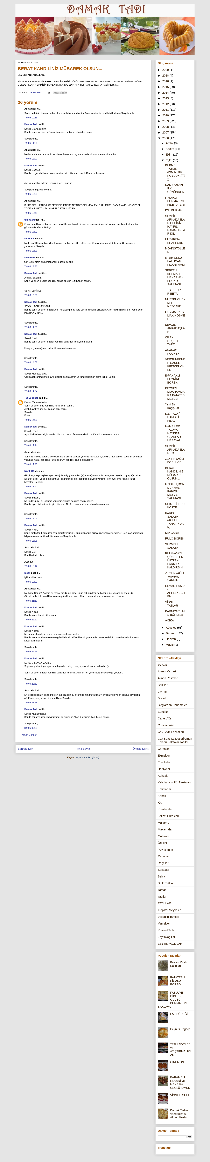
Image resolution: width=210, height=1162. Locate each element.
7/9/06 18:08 (30, 541)
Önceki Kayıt (140, 748)
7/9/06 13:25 (30, 251)
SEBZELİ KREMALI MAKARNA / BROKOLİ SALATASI (174, 277)
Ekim (169, 154)
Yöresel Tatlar (167, 930)
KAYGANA (172, 532)
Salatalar (163, 869)
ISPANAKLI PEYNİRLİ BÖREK (173, 379)
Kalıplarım (164, 789)
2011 (166, 109)
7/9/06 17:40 (30, 464)
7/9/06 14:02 (30, 362)
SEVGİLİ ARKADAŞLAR (175, 328)
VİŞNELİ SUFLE (181, 1095)
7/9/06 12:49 (30, 213)
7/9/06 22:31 (30, 684)
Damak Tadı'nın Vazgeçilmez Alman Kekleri (180, 1114)
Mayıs (170, 644)
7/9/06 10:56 (30, 117)
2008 (166, 126)
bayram (163, 691)
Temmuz (172, 633)
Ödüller (162, 842)
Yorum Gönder (28, 735)
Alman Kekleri (167, 671)
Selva (161, 876)
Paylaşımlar (165, 849)
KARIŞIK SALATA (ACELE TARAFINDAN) (174, 520)
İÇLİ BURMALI (174, 210)
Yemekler (164, 923)
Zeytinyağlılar (166, 937)
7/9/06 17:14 (30, 445)
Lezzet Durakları (168, 816)
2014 (166, 92)
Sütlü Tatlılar (166, 883)
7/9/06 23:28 (30, 702)
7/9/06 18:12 (30, 566)
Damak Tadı (30, 124)
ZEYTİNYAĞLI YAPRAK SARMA (174, 577)
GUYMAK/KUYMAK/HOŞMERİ (175, 315)
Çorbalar (163, 748)
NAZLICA (29, 238)
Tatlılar (162, 896)
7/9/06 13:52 (30, 266)
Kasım (170, 148)
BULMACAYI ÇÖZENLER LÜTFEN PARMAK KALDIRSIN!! (174, 560)
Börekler (163, 711)
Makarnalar (165, 829)
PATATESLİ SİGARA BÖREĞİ (177, 981)
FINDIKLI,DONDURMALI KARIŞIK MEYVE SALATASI (174, 491)
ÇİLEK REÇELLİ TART (172, 341)
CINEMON (177, 1062)
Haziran (171, 639)
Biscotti (162, 698)
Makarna (163, 822)
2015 (166, 87)
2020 (166, 69)
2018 (166, 75)
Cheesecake (166, 725)
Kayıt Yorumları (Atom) (87, 757)
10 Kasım (164, 664)
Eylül (169, 160)
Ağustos (171, 627)
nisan (27, 573)
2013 (166, 98)
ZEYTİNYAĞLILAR (170, 943)
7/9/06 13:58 (30, 295)
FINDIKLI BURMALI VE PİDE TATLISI (175, 201)
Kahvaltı (163, 775)
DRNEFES (29, 257)
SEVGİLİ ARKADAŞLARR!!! (175, 449)
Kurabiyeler (165, 809)
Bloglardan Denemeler (172, 705)
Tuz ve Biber (31, 398)
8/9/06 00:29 (30, 728)
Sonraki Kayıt (26, 748)
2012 (166, 104)
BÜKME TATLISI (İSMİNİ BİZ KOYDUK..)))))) (175, 172)
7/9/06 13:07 (30, 232)
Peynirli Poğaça (180, 1029)
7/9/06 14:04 (30, 391)
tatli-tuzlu (29, 219)
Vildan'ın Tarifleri (168, 916)
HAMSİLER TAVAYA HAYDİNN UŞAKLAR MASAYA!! (173, 433)
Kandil (162, 795)
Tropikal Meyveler (169, 910)
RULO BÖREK (174, 538)
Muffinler (163, 836)
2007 (166, 132)
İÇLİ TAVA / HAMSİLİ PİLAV (172, 417)
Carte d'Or (164, 718)
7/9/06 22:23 (30, 651)
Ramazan (164, 856)
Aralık (170, 143)
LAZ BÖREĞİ (179, 1014)
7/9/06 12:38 (30, 194)
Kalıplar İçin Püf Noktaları (174, 782)
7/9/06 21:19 (30, 601)
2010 (166, 115)
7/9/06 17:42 (30, 486)
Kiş (160, 802)
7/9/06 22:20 (30, 619)
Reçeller (163, 863)
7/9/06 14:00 (30, 327)
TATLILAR (164, 903)
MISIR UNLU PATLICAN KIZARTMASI (175, 261)
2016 (166, 81)
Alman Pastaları (168, 678)
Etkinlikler (164, 762)
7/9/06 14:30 (30, 420)
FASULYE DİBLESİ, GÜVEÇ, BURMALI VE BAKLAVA (173, 999)
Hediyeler (164, 769)
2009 (166, 121)
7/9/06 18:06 (30, 518)
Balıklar (163, 684)
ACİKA (169, 620)
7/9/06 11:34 (30, 143)
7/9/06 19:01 (30, 582)
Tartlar (162, 890)
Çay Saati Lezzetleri (171, 731)
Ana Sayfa (83, 748)
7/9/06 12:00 (30, 158)
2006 (166, 138)
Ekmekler (164, 755)
